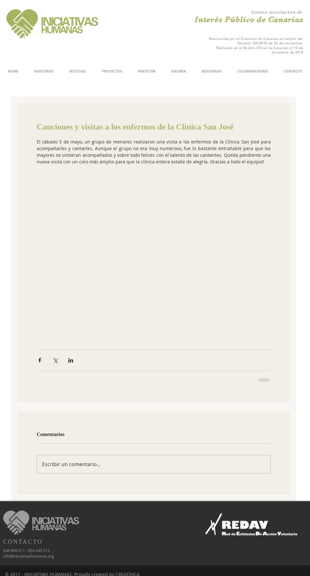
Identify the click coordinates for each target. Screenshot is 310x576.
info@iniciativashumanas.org (28, 556)
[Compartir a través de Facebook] (40, 360)
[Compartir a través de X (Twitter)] (55, 360)
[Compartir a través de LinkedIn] (71, 360)
